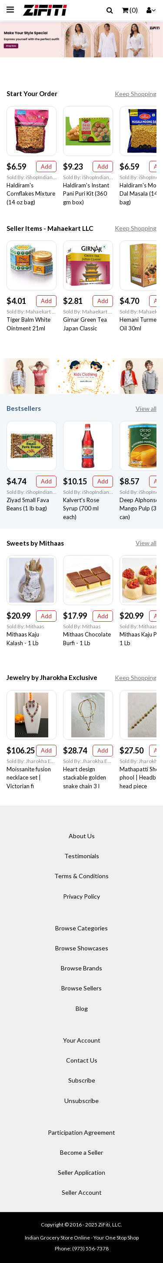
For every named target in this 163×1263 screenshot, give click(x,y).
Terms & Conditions (81, 876)
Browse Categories (81, 928)
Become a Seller (81, 1152)
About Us (82, 836)
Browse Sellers (81, 988)
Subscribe (81, 1080)
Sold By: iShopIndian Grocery (32, 177)
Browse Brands (81, 968)
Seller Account (82, 1192)
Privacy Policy (81, 896)
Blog (82, 1008)
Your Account (81, 1040)
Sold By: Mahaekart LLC (32, 311)
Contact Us (81, 1060)
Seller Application (81, 1172)
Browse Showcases (81, 948)
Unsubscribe (81, 1100)
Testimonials (81, 856)
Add (46, 166)
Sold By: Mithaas (25, 626)
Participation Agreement (81, 1132)
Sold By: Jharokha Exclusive (32, 761)
